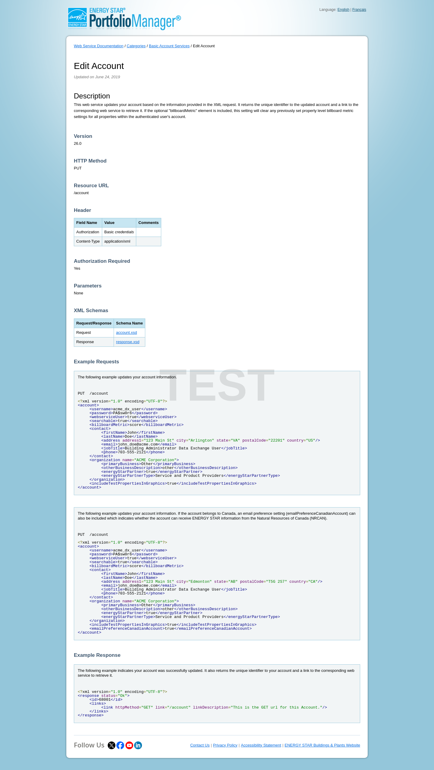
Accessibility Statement (261, 745)
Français (359, 10)
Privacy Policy (225, 745)
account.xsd (126, 332)
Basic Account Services (169, 46)
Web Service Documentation (99, 46)
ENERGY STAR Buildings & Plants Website (322, 745)
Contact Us (199, 745)
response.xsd (127, 342)
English (343, 10)
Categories (136, 46)
